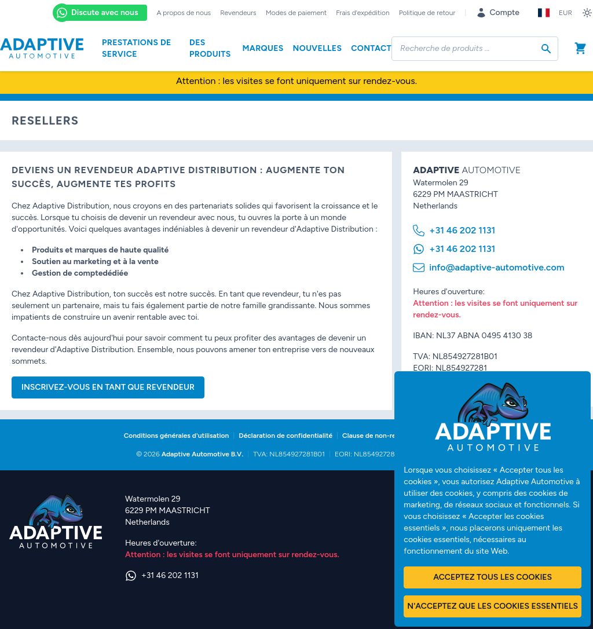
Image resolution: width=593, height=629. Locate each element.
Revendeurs (238, 13)
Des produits (210, 48)
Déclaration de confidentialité (285, 435)
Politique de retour (427, 13)
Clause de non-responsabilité (388, 435)
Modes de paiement (296, 13)
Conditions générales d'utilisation (176, 435)
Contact (371, 48)
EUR (565, 13)
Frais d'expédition (362, 13)
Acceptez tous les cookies (492, 577)
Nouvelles (317, 48)
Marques (262, 48)
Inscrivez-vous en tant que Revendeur (108, 387)
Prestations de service (136, 48)
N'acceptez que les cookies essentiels (492, 606)
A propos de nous (183, 13)
